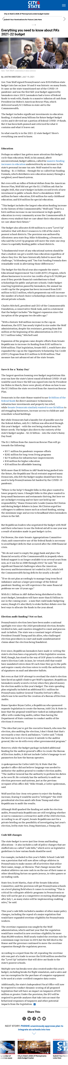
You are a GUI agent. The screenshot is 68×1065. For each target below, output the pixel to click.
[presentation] (3, 1050)
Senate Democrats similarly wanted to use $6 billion (36, 407)
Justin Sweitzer (12, 77)
